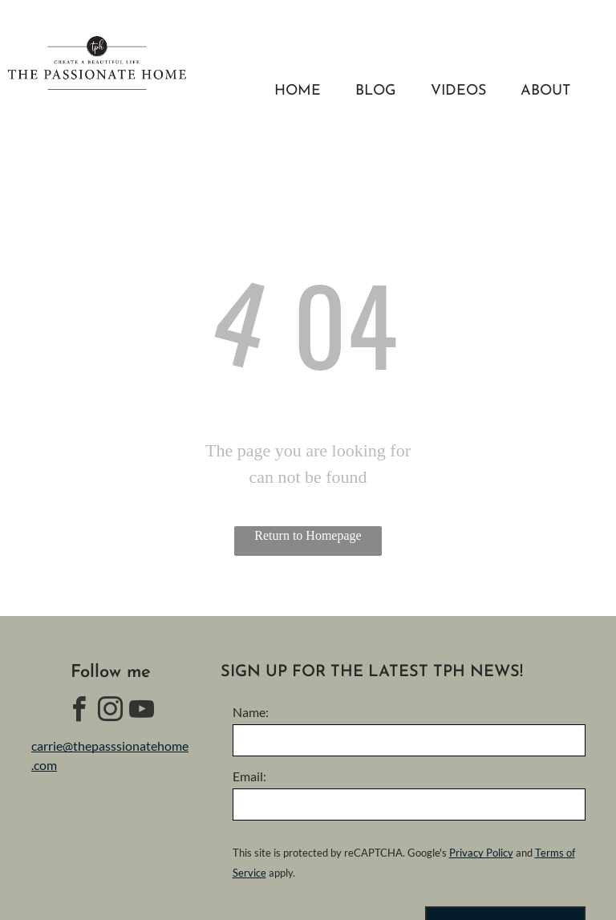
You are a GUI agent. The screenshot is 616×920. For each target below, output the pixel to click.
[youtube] (142, 711)
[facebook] (79, 711)
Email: (249, 776)
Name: (251, 711)
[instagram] (110, 711)
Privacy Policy (481, 852)
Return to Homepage (307, 535)
